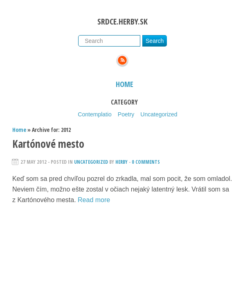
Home (124, 84)
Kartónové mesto (48, 143)
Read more (94, 199)
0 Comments (146, 161)
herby (121, 161)
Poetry (126, 114)
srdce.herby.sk (122, 21)
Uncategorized (158, 114)
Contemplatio (95, 114)
